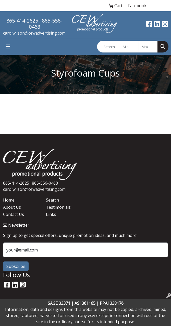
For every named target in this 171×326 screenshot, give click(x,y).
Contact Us (13, 214)
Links (51, 214)
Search (52, 200)
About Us (12, 207)
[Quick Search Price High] (148, 46)
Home (9, 200)
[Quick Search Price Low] (129, 46)
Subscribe (15, 266)
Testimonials (58, 207)
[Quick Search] (108, 46)
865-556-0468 (46, 23)
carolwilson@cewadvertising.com (34, 33)
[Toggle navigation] (8, 46)
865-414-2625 (22, 20)
